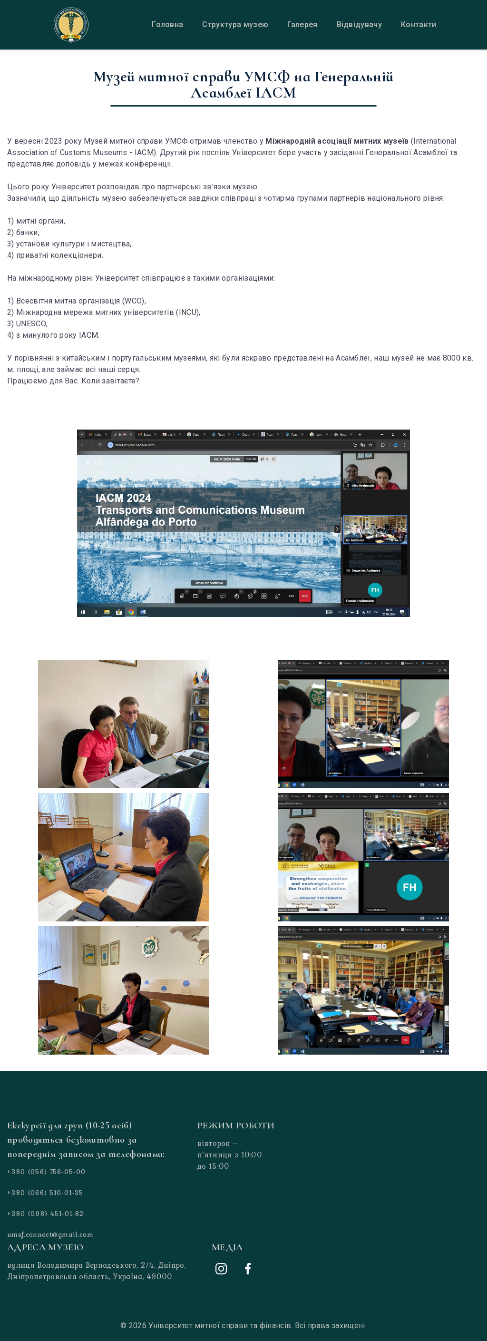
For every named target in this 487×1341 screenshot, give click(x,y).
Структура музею (235, 24)
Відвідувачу (359, 24)
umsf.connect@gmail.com (50, 1234)
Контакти (419, 24)
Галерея (302, 24)
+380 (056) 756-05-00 (46, 1171)
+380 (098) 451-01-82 (45, 1213)
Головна (167, 24)
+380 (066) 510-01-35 (45, 1192)
